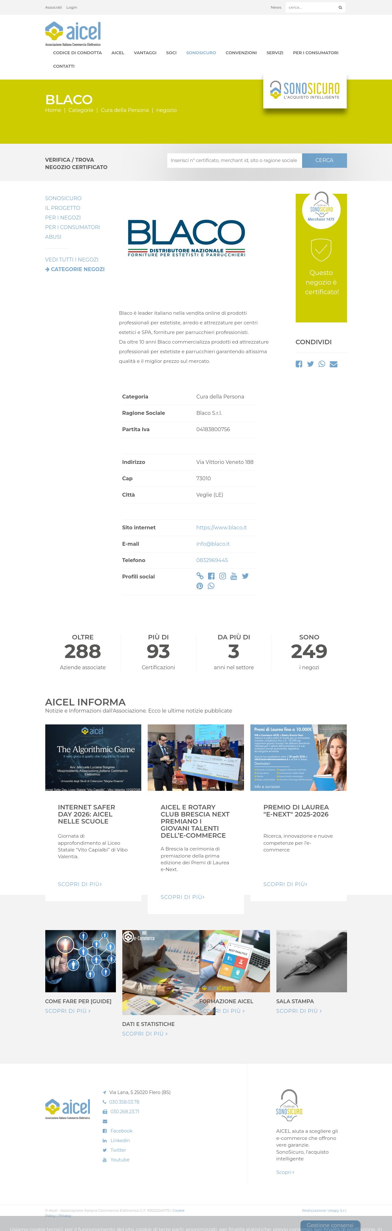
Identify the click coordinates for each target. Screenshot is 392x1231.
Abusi (53, 237)
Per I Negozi (63, 218)
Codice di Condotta (77, 52)
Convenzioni (241, 52)
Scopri (285, 1172)
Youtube (119, 1160)
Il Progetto (63, 208)
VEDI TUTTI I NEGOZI (72, 260)
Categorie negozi (78, 269)
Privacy (64, 1215)
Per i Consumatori (316, 52)
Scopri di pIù (80, 884)
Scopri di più (68, 1011)
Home (53, 110)
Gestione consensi (330, 1225)
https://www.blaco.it (221, 528)
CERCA (324, 160)
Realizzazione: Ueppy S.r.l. (324, 1210)
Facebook (121, 1131)
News (276, 7)
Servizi (274, 52)
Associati (53, 7)
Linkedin (120, 1140)
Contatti (64, 66)
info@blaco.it (213, 544)
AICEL (117, 52)
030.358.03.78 (124, 1102)
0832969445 (212, 560)
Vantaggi (145, 52)
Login (71, 7)
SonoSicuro (201, 52)
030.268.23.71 (124, 1112)
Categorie (80, 110)
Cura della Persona (125, 110)
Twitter (118, 1150)
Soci (171, 52)
